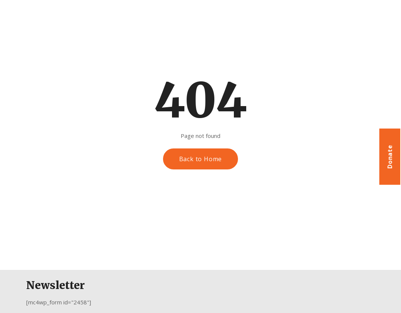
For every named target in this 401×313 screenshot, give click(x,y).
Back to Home (200, 159)
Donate (390, 157)
